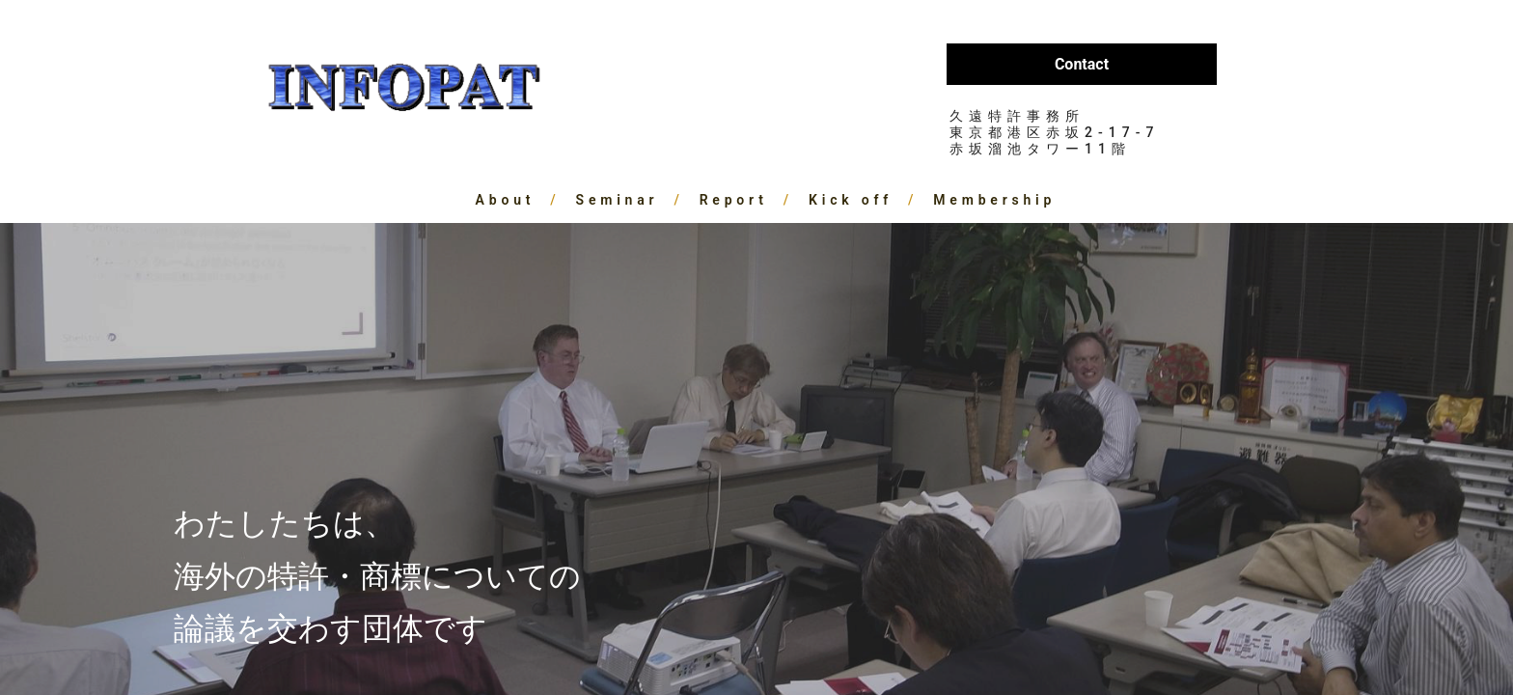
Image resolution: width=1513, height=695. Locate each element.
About (506, 200)
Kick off (851, 200)
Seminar (617, 200)
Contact (1082, 64)
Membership (994, 200)
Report (734, 200)
